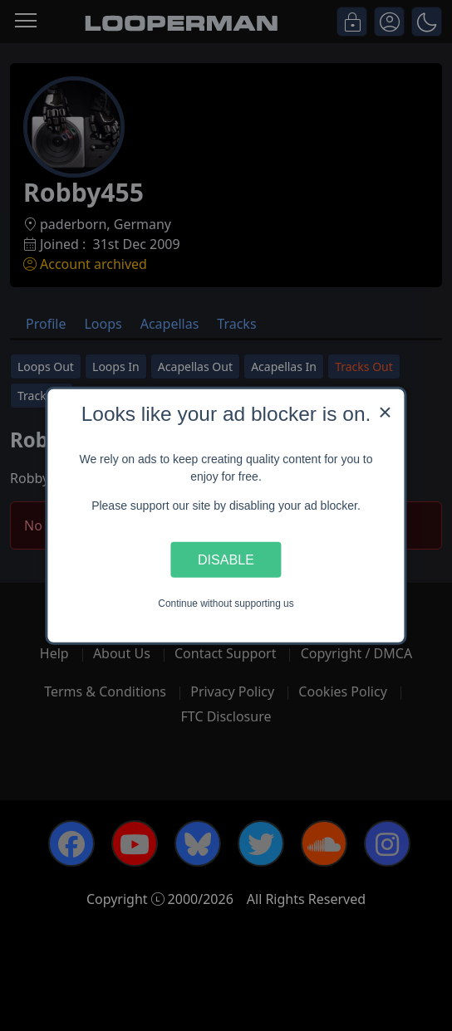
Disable (226, 559)
